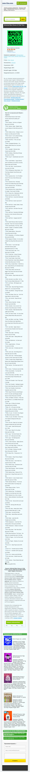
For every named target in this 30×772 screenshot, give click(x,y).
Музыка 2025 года (15, 97)
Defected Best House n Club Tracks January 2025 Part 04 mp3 (14, 734)
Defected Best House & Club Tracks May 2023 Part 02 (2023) (18, 678)
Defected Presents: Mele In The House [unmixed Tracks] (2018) (19, 715)
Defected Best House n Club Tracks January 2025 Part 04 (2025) (14, 56)
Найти (23, 19)
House (12, 60)
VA (25, 686)
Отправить (15, 760)
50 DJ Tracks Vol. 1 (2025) (19, 639)
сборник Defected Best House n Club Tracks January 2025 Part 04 (14, 738)
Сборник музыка (15, 100)
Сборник (13, 706)
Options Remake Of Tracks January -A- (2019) (19, 696)
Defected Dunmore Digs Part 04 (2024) (19, 656)
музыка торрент (17, 618)
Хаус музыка (7, 100)
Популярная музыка (9, 99)
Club (9, 60)
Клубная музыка (19, 99)
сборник (13, 62)
